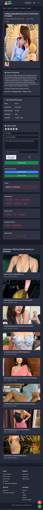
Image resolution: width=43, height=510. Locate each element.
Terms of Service (7, 474)
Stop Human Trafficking (10, 483)
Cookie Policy (6, 479)
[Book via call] (39, 502)
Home (4, 8)
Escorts (9, 8)
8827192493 (21, 172)
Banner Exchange (26, 499)
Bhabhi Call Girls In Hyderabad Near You (14, 274)
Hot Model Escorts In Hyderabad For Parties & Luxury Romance (19, 403)
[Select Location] (30, 2)
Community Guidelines (8, 492)
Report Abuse (21, 236)
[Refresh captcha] (30, 157)
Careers (24, 495)
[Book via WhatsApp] (39, 507)
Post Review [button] (21, 163)
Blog (23, 492)
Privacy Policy (6, 476)
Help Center (25, 474)
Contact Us (25, 476)
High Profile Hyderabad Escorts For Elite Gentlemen (17, 429)
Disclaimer (5, 481)
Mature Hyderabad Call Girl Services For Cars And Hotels (18, 300)
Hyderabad (16, 8)
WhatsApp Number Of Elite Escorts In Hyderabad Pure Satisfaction (20, 378)
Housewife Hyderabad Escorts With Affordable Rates (17, 352)
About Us (24, 490)
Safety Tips (6, 490)
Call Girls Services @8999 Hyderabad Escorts (15, 455)
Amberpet (22, 8)
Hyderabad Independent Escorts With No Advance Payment (18, 326)
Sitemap (24, 497)
